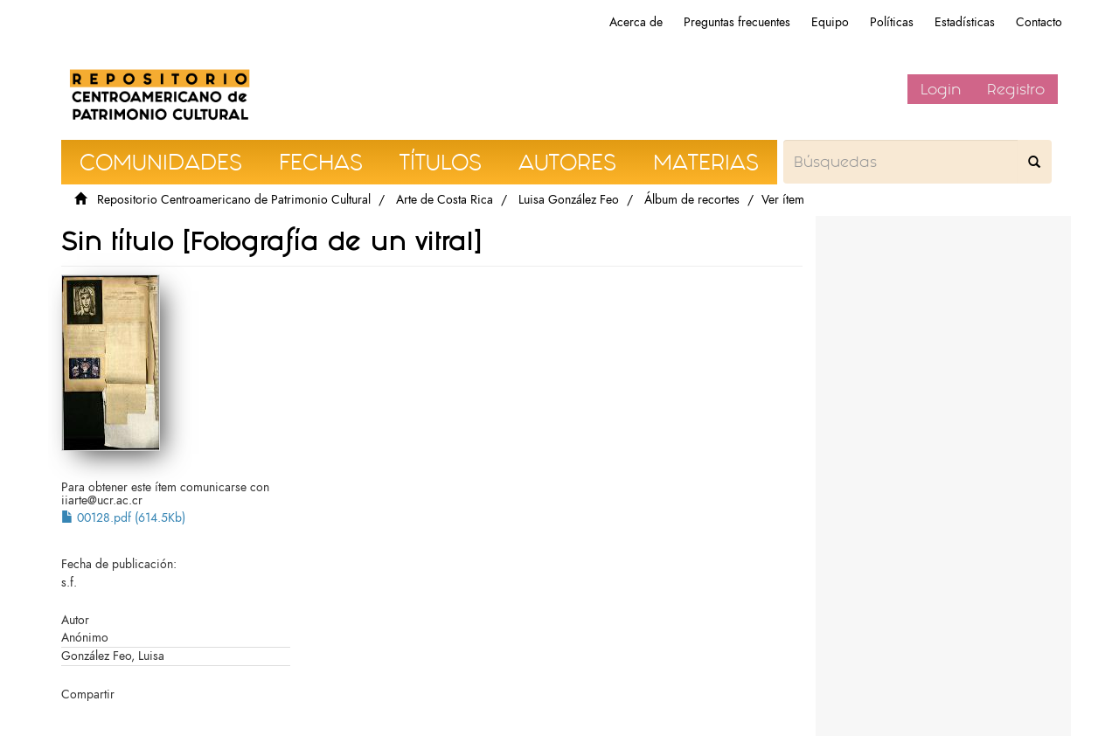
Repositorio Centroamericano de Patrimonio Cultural (234, 199)
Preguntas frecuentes (737, 22)
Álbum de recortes (692, 199)
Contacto (1039, 22)
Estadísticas (965, 22)
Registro (1016, 89)
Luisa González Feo (568, 199)
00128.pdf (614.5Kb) (123, 518)
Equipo (830, 22)
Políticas (892, 22)
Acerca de (636, 22)
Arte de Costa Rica (444, 199)
